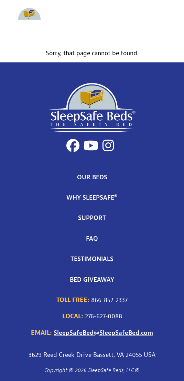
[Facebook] (72, 145)
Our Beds (92, 176)
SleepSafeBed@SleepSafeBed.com (103, 332)
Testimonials (92, 258)
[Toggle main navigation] (171, 19)
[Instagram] (108, 145)
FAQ (92, 238)
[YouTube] (91, 145)
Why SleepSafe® (92, 197)
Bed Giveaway (92, 279)
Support (92, 217)
